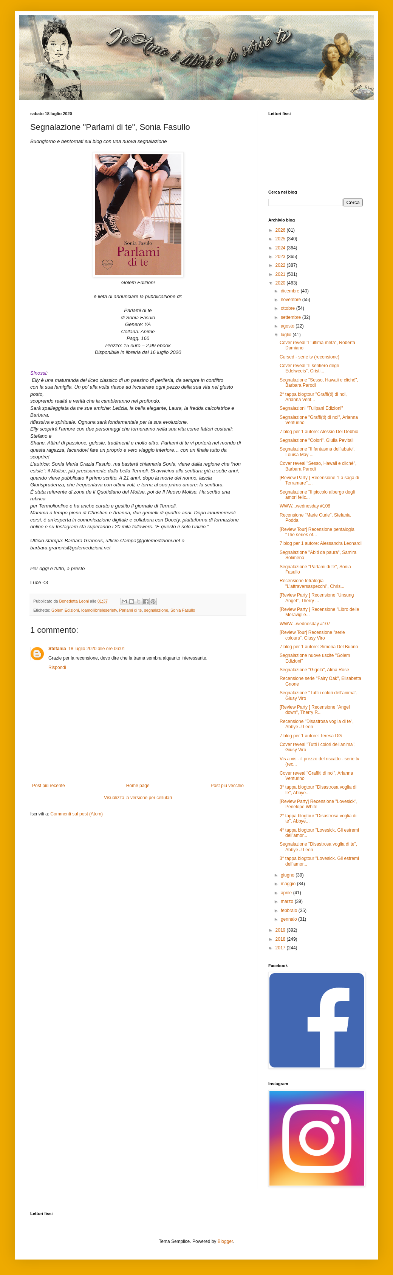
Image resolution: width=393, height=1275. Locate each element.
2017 (281, 947)
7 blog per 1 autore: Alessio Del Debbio (319, 431)
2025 (281, 238)
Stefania (57, 648)
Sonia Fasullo (182, 610)
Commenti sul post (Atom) (76, 814)
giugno (288, 875)
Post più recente (48, 785)
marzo (288, 901)
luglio (286, 334)
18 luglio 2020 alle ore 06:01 (96, 648)
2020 (281, 283)
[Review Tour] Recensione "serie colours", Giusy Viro (312, 635)
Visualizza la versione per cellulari (138, 797)
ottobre (288, 308)
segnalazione (156, 610)
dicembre (291, 291)
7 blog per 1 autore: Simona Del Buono (319, 646)
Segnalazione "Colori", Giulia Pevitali (316, 440)
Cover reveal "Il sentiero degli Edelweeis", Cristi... (309, 368)
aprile (287, 892)
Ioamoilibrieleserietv (99, 610)
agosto (288, 326)
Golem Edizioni (65, 610)
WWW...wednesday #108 (305, 506)
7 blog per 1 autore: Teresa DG (311, 735)
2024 (281, 248)
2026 (281, 230)
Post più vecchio (227, 785)
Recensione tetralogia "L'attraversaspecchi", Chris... (312, 583)
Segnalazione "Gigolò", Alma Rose (314, 669)
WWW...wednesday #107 (305, 623)
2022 (281, 265)
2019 (281, 930)
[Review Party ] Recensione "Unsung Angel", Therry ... (317, 597)
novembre (291, 299)
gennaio (289, 919)
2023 (281, 256)
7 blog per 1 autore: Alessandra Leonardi (321, 543)
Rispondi (57, 667)
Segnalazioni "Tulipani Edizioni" (311, 408)
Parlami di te (130, 610)
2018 (281, 939)
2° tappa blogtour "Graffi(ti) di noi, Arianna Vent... (313, 397)
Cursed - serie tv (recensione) (309, 357)
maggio (289, 883)
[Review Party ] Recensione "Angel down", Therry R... (315, 709)
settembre (291, 317)
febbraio (290, 910)
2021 (281, 274)
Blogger (225, 1241)
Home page (138, 785)
